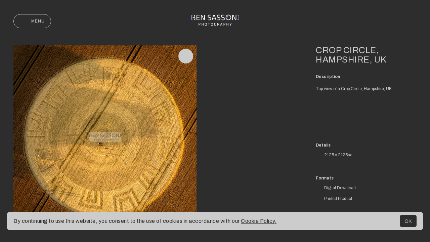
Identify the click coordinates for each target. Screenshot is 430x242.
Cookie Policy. (258, 221)
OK (408, 221)
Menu (32, 21)
